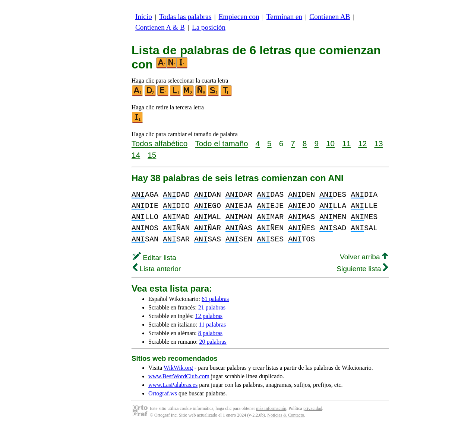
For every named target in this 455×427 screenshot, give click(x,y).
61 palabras (215, 299)
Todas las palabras (185, 16)
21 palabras (211, 307)
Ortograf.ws (162, 393)
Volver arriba (364, 257)
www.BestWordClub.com (178, 376)
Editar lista (154, 257)
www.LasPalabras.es (173, 385)
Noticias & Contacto (285, 415)
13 (378, 143)
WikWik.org (178, 368)
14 (136, 155)
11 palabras (212, 324)
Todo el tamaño (221, 143)
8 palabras (210, 333)
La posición (208, 27)
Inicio (143, 16)
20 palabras (212, 341)
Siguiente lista (362, 269)
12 (362, 143)
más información (271, 408)
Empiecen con (239, 16)
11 (346, 143)
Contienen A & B (160, 27)
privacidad (312, 408)
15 (152, 155)
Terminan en (284, 16)
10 (330, 143)
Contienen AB (329, 16)
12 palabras (208, 316)
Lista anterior (157, 269)
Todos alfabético (159, 143)
